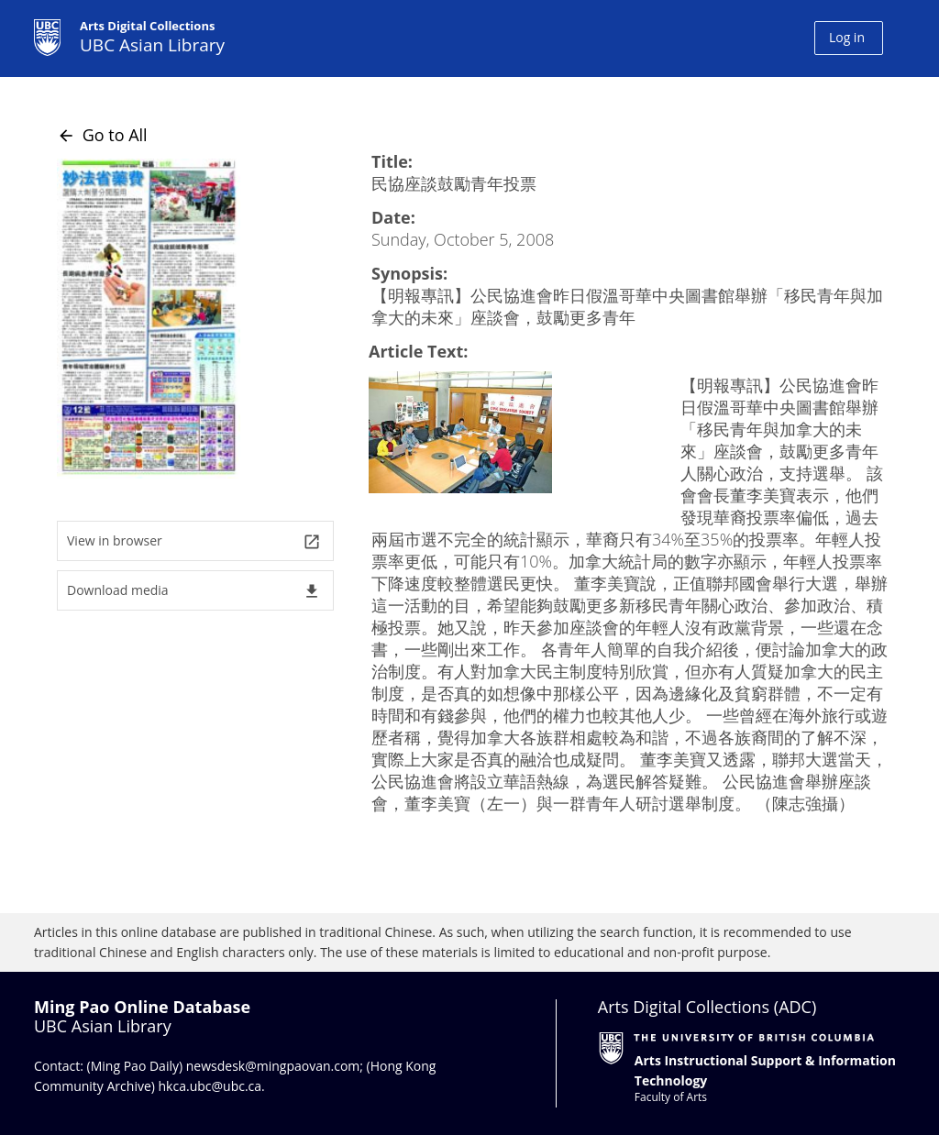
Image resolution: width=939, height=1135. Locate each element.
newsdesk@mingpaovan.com (273, 1065)
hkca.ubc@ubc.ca (210, 1086)
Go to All (102, 135)
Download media (194, 591)
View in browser (194, 541)
